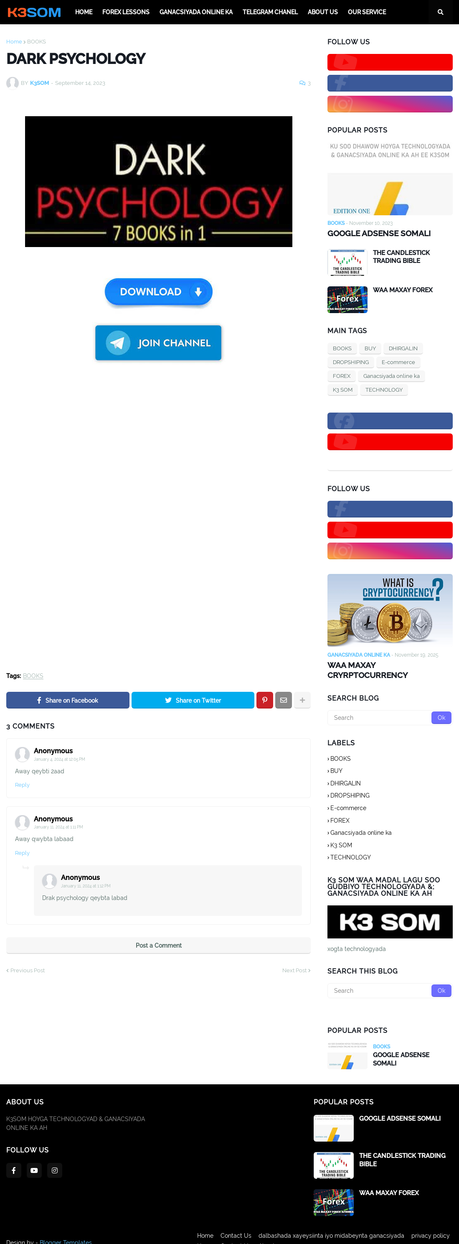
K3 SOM (342, 389)
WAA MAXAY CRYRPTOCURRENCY (388, 664)
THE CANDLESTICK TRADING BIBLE (401, 256)
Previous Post (27, 970)
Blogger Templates (66, 1232)
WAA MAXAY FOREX (403, 289)
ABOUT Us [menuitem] (323, 12)
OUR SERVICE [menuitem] (367, 12)
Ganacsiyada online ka (391, 375)
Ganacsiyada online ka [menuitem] (196, 12)
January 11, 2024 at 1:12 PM (86, 886)
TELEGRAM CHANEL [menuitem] (270, 12)
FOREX (341, 375)
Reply (22, 785)
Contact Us (233, 1232)
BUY (370, 347)
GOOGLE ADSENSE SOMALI (376, 233)
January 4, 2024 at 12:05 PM (59, 759)
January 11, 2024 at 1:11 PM (58, 827)
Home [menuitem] (83, 12)
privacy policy (433, 1232)
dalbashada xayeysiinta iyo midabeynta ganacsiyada (331, 1232)
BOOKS (36, 41)
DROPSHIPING (351, 361)
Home (14, 41)
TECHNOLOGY (384, 389)
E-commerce (398, 361)
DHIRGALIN (403, 347)
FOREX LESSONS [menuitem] (126, 12)
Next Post (294, 970)
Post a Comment (159, 945)
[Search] (390, 706)
